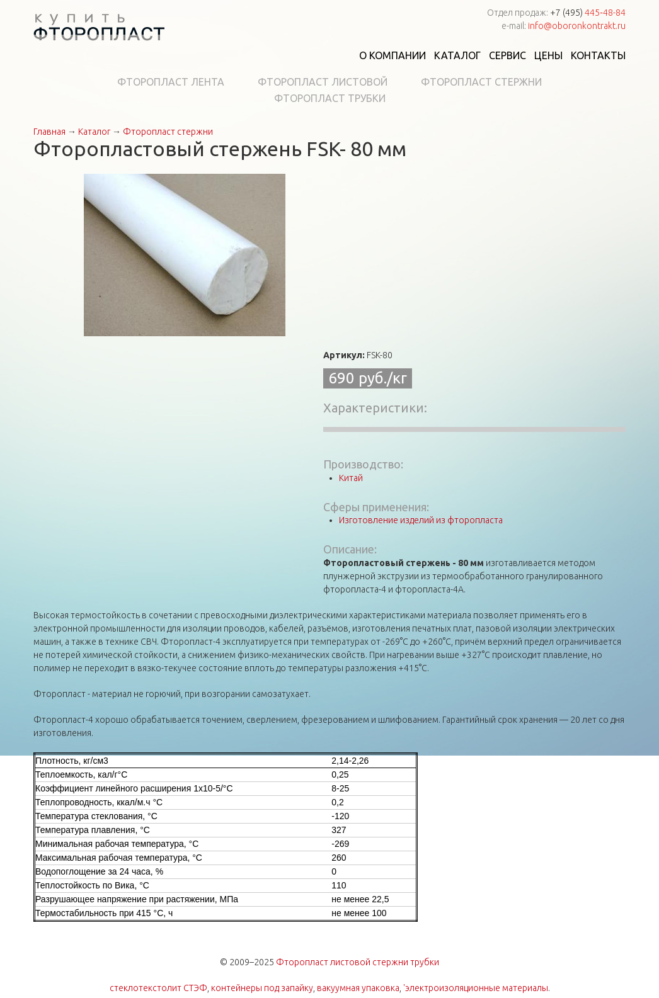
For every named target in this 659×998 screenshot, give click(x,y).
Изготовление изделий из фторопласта (421, 520)
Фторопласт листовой (322, 82)
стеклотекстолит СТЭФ (158, 988)
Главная (49, 132)
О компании (392, 55)
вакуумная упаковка (358, 988)
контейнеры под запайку (262, 988)
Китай (351, 478)
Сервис (507, 55)
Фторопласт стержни (481, 82)
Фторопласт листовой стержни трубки (357, 962)
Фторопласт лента (170, 82)
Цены (548, 55)
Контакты (598, 55)
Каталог (457, 55)
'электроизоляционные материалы (475, 988)
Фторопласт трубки (330, 98)
